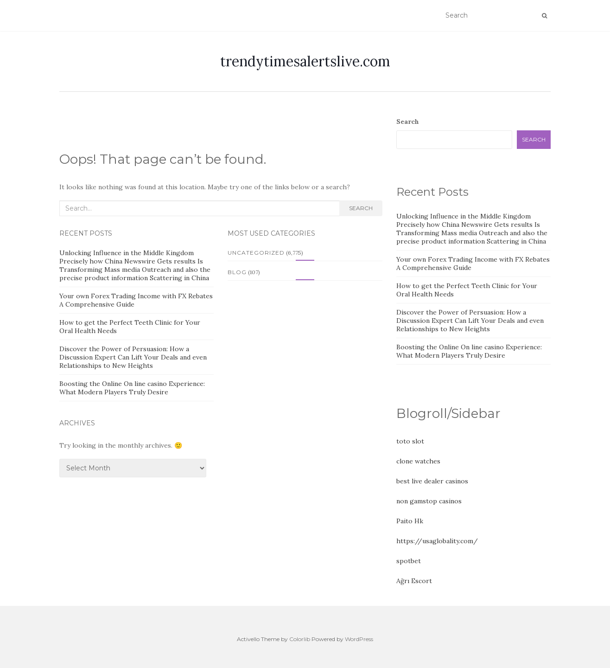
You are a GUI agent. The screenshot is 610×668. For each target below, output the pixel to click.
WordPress (359, 639)
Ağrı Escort (414, 581)
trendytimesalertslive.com (305, 61)
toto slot (410, 441)
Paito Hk (409, 521)
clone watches (418, 461)
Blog (237, 272)
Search (361, 208)
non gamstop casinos (429, 501)
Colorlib (299, 639)
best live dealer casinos (432, 481)
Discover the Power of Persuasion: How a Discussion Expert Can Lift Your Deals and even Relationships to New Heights (133, 357)
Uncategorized (256, 252)
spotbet (408, 561)
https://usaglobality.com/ (437, 541)
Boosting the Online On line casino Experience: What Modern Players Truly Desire (132, 387)
